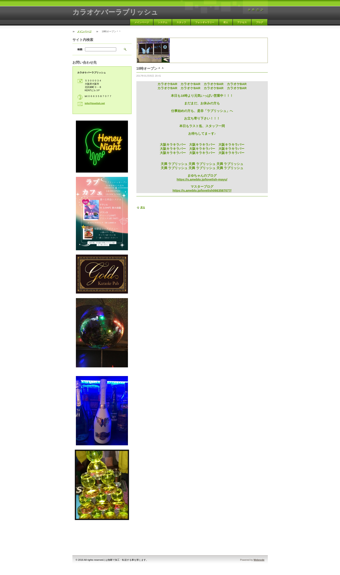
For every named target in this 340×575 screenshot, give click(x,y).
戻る (142, 207)
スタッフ (181, 22)
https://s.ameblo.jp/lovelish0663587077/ (202, 190)
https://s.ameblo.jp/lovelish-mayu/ (202, 179)
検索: (80, 49)
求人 (225, 22)
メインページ (141, 22)
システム (162, 22)
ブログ (259, 22)
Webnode (258, 560)
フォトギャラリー (204, 22)
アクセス (242, 22)
